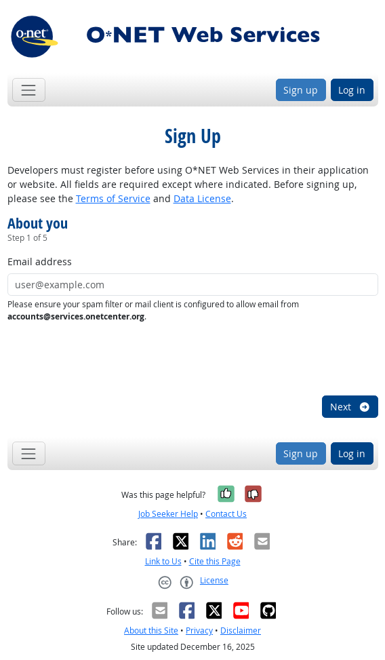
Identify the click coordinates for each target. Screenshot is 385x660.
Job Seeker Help (168, 514)
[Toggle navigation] (28, 90)
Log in (351, 89)
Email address (39, 261)
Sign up (300, 89)
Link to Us (163, 561)
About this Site (151, 630)
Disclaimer (240, 630)
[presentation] (110, 359)
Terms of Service (113, 198)
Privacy (199, 630)
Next (350, 406)
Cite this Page (215, 561)
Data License (202, 198)
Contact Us (226, 514)
